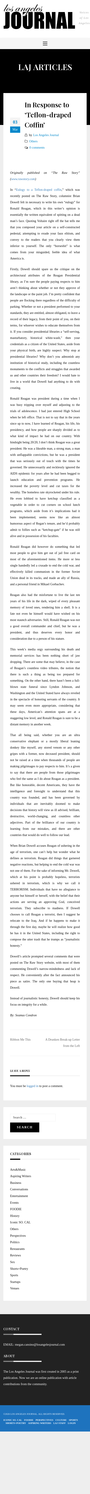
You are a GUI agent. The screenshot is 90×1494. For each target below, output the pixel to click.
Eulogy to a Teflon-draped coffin (38, 189)
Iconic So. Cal (12, 1420)
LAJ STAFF (59, 1423)
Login (72, 1423)
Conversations (19, 1189)
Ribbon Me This (20, 1039)
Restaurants (17, 1249)
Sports (14, 1275)
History (15, 1216)
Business (15, 1183)
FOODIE (16, 1209)
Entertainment (19, 1196)
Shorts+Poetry (19, 1268)
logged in (33, 1086)
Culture (61, 1420)
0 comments (37, 147)
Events (14, 1202)
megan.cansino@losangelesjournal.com (40, 1344)
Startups (15, 1282)
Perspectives (18, 1235)
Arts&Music (18, 1169)
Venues (14, 1288)
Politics (15, 1242)
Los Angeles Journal (46, 135)
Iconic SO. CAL (20, 1222)
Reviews (15, 1255)
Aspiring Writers (20, 1176)
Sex (12, 1262)
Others (33, 141)
